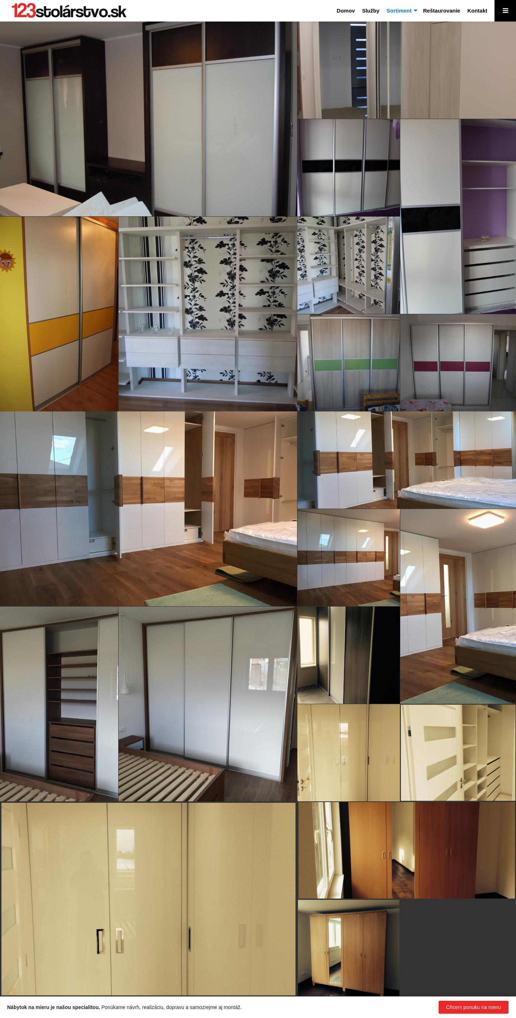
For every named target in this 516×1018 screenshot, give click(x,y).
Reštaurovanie (441, 11)
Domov (346, 11)
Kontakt (477, 11)
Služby (370, 11)
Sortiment (399, 11)
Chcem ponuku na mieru (473, 1007)
